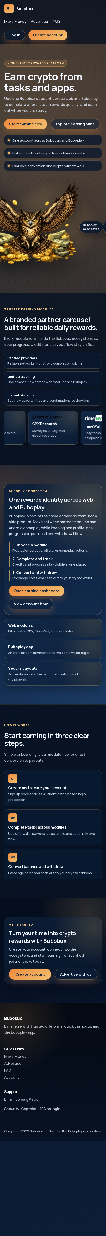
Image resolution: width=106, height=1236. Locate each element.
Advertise (39, 21)
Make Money (15, 21)
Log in (14, 35)
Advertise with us (76, 978)
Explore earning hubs (75, 124)
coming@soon (27, 1099)
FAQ (56, 21)
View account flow (31, 608)
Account (11, 1077)
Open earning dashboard (37, 595)
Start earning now (25, 124)
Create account (48, 35)
